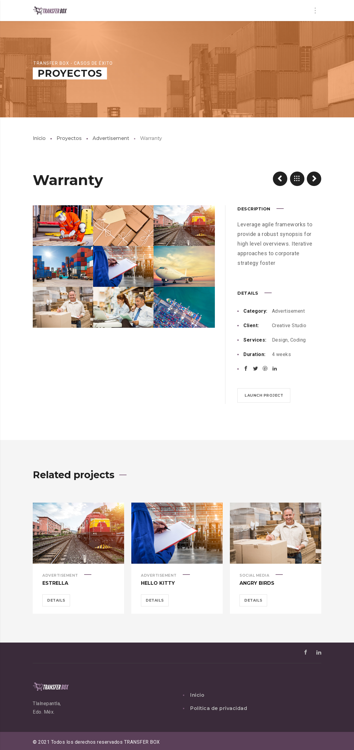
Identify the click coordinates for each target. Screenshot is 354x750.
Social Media (254, 575)
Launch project (264, 395)
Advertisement (111, 138)
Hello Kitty (158, 583)
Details (56, 600)
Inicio (39, 138)
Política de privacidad (218, 708)
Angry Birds (257, 583)
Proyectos (69, 138)
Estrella (55, 583)
